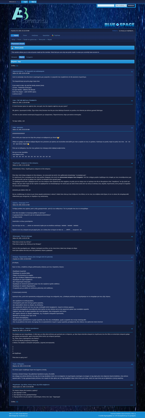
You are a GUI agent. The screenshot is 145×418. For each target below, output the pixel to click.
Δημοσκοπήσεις (18, 71)
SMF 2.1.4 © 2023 (13, 413)
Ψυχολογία (16, 163)
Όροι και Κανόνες (126, 413)
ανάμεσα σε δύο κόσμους (29, 163)
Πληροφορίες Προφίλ (17, 43)
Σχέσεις (15, 203)
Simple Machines (23, 413)
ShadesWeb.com (23, 415)
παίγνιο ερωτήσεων (32, 328)
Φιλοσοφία (16, 236)
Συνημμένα (29, 57)
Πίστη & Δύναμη (26, 236)
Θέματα (22, 57)
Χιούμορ (15, 257)
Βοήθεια (119, 413)
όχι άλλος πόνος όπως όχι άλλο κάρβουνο (35, 384)
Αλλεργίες (20, 364)
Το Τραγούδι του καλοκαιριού (34, 71)
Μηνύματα (14, 57)
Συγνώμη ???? (24, 203)
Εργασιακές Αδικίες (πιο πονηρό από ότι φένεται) (36, 257)
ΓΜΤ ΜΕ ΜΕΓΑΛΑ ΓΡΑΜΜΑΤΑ (27, 100)
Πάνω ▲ (134, 413)
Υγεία (14, 364)
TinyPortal (113, 413)
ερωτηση (20, 127)
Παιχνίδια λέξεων (18, 328)
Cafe (14, 100)
